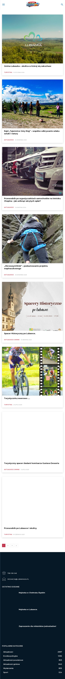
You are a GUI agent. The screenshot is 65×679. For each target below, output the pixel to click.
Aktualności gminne (17, 12)
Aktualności (6, 12)
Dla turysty (43, 12)
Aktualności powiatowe (31, 12)
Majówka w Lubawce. (28, 609)
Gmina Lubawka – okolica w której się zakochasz (27, 66)
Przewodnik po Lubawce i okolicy (20, 528)
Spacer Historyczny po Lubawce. (20, 333)
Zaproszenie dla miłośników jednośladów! (37, 626)
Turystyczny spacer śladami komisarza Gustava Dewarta (31, 463)
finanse (50, 12)
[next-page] (16, 545)
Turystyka (8, 72)
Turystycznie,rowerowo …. (17, 398)
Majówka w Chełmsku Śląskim (32, 593)
